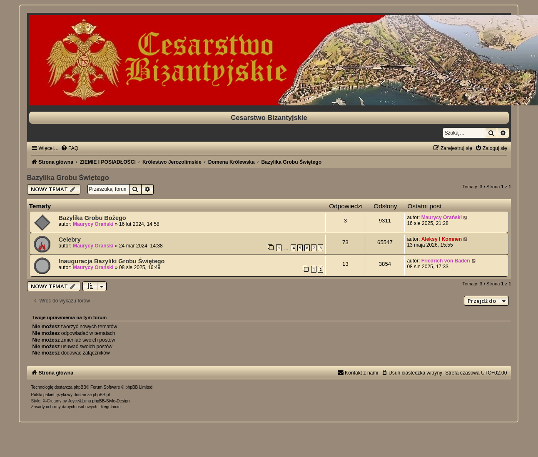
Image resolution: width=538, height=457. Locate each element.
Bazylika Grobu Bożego (92, 218)
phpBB (80, 387)
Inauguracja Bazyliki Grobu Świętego (112, 261)
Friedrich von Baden (445, 261)
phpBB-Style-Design (111, 401)
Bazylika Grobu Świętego (68, 177)
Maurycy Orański (93, 224)
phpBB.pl (101, 394)
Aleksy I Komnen (441, 239)
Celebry (70, 239)
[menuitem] (69, 148)
